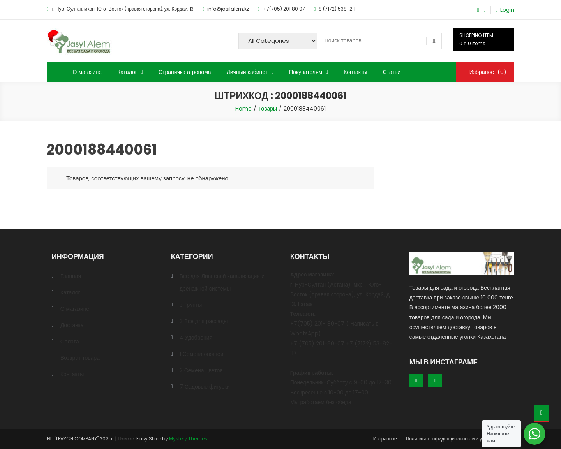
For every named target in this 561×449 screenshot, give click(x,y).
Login (507, 10)
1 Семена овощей (202, 354)
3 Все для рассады (204, 321)
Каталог (127, 72)
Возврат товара (80, 358)
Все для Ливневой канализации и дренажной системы (222, 282)
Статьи (391, 72)
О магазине (87, 72)
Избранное (385, 438)
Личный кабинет (247, 72)
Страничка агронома (185, 72)
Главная (70, 276)
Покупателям (305, 72)
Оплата (69, 341)
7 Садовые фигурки (205, 387)
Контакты (355, 72)
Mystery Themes (188, 438)
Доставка (72, 325)
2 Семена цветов (201, 370)
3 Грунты (191, 305)
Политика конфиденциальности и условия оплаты (460, 438)
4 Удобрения (196, 338)
